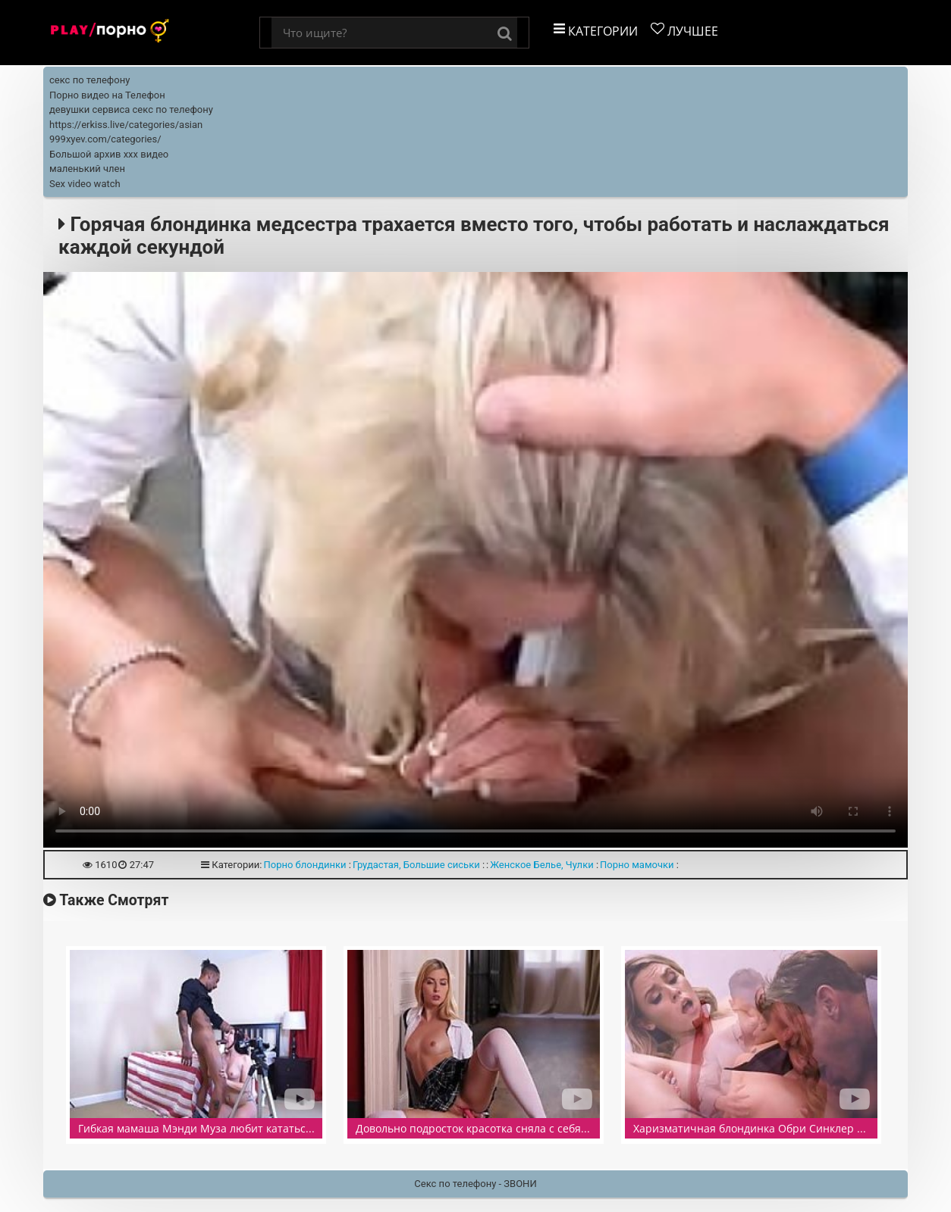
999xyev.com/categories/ (105, 139)
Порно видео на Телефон (107, 95)
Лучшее (684, 30)
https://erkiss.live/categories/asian (125, 124)
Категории (596, 30)
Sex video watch (85, 183)
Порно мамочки (637, 864)
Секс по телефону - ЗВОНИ (475, 1183)
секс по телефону (89, 80)
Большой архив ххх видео (108, 154)
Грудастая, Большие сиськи (416, 864)
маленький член (87, 168)
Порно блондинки (304, 864)
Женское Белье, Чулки (541, 864)
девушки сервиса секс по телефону (131, 109)
